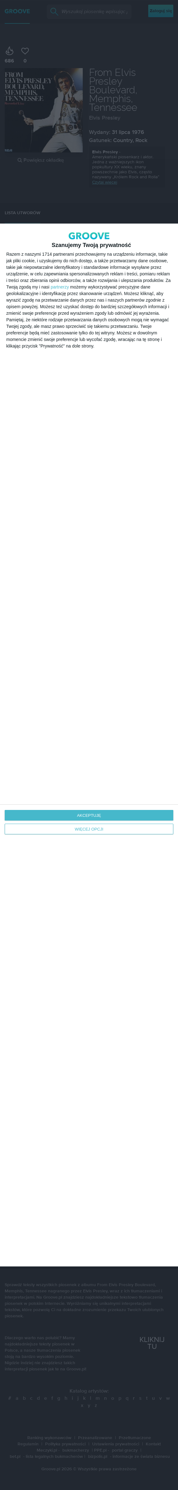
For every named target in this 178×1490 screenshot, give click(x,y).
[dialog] (89, 745)
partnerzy (60, 287)
